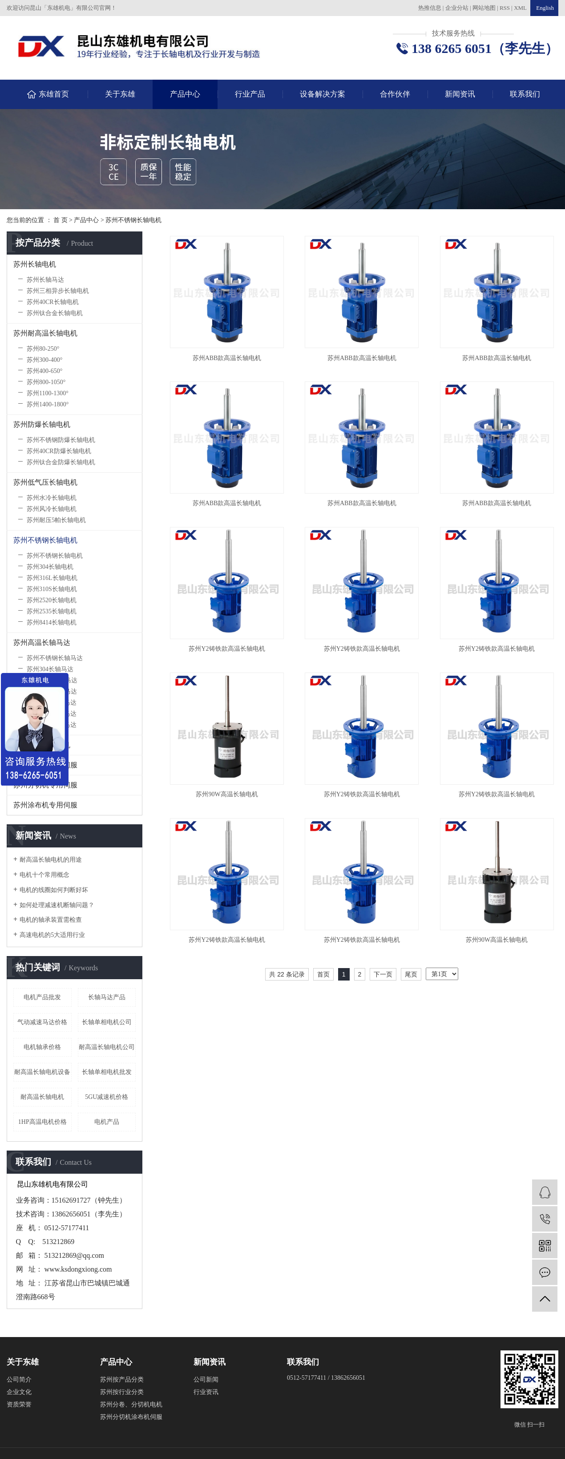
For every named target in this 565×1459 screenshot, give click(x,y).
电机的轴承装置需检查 (51, 919)
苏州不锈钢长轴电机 (133, 220)
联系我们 (525, 94)
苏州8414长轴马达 (52, 724)
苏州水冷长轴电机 (52, 497)
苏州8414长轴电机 (52, 622)
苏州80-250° (43, 348)
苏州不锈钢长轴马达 (55, 658)
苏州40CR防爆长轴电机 (59, 451)
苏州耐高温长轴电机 (45, 333)
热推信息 (429, 7)
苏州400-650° (44, 371)
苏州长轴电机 (34, 264)
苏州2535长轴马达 (52, 713)
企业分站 (456, 7)
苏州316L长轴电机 (52, 578)
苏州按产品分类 (122, 1379)
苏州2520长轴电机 (52, 600)
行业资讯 (206, 1392)
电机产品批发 (42, 997)
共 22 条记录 (286, 974)
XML (520, 7)
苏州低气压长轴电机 (45, 482)
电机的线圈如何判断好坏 (54, 890)
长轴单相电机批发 (107, 1072)
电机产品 (106, 1122)
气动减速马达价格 (42, 1022)
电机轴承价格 (42, 1047)
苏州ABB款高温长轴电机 (227, 358)
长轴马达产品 (106, 997)
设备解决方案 (322, 94)
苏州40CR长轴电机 (53, 302)
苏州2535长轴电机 (52, 611)
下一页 (383, 974)
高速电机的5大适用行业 (52, 935)
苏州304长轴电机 (50, 566)
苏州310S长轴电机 (52, 589)
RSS (505, 7)
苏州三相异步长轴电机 (58, 291)
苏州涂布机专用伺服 (45, 805)
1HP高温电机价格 (42, 1122)
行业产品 (250, 94)
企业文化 (19, 1392)
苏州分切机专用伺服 (45, 785)
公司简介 (19, 1379)
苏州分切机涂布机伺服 (131, 1417)
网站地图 (484, 7)
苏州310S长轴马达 (52, 691)
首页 (323, 974)
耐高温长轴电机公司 (107, 1047)
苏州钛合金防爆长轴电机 (61, 462)
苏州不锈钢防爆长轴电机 (61, 440)
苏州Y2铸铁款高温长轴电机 (227, 648)
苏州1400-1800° (48, 404)
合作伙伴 (395, 94)
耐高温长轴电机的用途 (51, 859)
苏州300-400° (44, 360)
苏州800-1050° (46, 382)
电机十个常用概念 (44, 874)
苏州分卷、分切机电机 (131, 1404)
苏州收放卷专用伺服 (45, 765)
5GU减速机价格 (106, 1097)
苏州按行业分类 (122, 1392)
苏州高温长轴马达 (41, 642)
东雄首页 (54, 94)
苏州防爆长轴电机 (41, 424)
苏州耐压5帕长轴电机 (56, 520)
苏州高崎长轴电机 (41, 745)
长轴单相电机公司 (107, 1022)
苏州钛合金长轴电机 (55, 313)
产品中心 (185, 94)
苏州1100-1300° (48, 393)
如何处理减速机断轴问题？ (57, 905)
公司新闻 (206, 1379)
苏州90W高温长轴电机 (227, 794)
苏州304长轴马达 (50, 669)
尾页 (411, 974)
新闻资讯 (460, 94)
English (544, 7)
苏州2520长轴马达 (52, 702)
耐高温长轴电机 (42, 1097)
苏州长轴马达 (45, 279)
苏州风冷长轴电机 (52, 509)
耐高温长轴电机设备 (42, 1072)
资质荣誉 (19, 1404)
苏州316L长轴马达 (52, 680)
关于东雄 (120, 94)
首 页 (60, 220)
